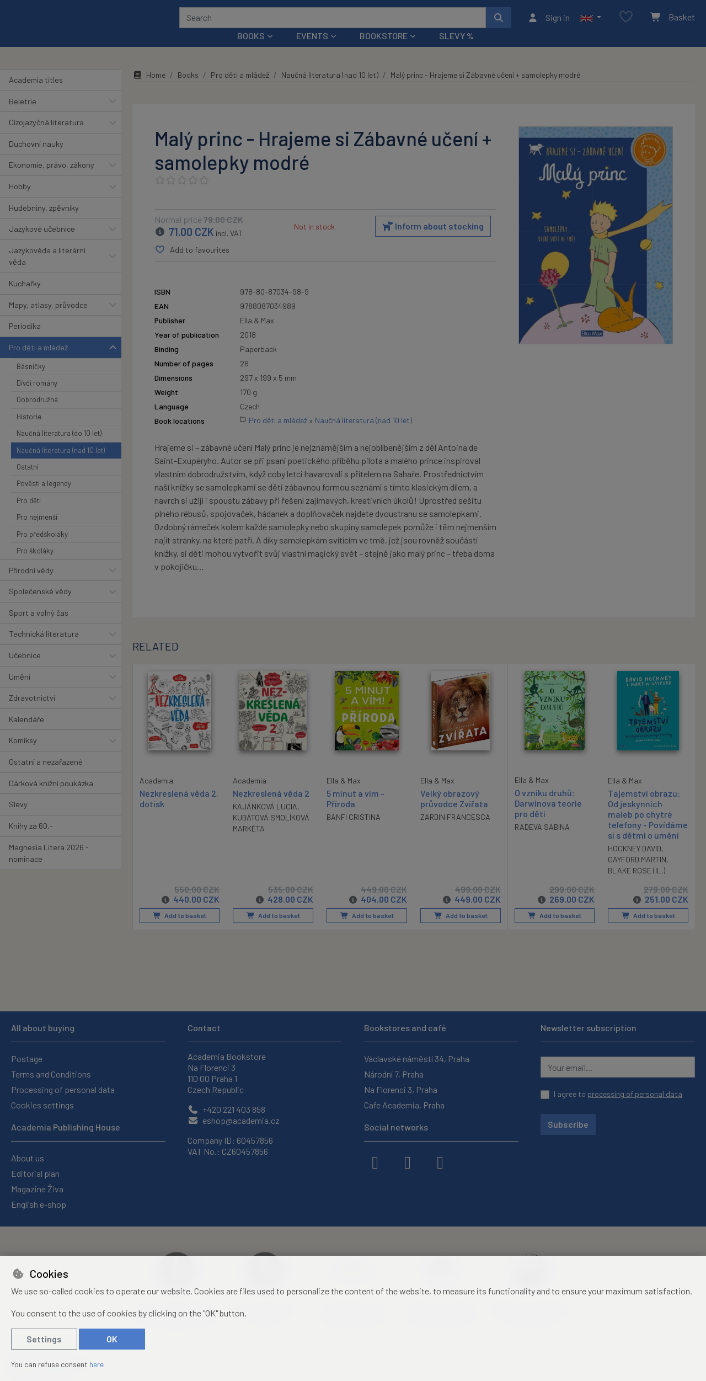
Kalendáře (26, 734)
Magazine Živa (37, 1188)
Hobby (20, 201)
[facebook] (375, 1161)
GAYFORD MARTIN (637, 874)
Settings (44, 1339)
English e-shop (38, 1204)
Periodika (25, 340)
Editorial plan (35, 1173)
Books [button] (251, 50)
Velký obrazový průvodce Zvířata (454, 813)
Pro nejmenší (37, 531)
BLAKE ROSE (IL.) (636, 886)
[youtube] (440, 1161)
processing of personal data (634, 1094)
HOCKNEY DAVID (634, 863)
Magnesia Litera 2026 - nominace (49, 867)
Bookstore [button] (384, 50)
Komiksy (23, 755)
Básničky (31, 380)
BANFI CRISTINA (354, 831)
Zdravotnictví (32, 712)
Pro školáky (35, 565)
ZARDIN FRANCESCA (455, 831)
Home (148, 89)
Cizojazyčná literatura (46, 137)
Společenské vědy (40, 606)
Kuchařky (25, 298)
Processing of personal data (63, 1089)
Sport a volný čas (38, 627)
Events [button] (312, 50)
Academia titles (36, 94)
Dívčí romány (37, 397)
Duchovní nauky (36, 158)
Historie (29, 431)
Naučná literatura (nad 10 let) (61, 464)
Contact (204, 1027)
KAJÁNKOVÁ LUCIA (265, 821)
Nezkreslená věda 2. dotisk (179, 812)
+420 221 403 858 (226, 1109)
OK (111, 1339)
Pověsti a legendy (44, 498)
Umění (19, 691)
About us (27, 1158)
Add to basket (179, 930)
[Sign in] (548, 25)
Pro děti (29, 515)
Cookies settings (42, 1105)
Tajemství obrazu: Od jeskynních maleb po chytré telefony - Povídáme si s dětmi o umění (648, 829)
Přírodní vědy (31, 584)
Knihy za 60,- (31, 840)
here (96, 1364)
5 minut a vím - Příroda (355, 813)
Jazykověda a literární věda (47, 271)
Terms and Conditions (51, 1074)
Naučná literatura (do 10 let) (59, 448)
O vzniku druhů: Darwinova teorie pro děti (548, 818)
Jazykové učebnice (42, 243)
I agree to (618, 1094)
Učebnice (25, 670)
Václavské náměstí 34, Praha (416, 1058)
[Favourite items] (626, 24)
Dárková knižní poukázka (51, 797)
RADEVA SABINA (542, 841)
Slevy (18, 819)
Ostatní (28, 481)
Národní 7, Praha (394, 1074)
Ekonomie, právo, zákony (51, 179)
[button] (590, 25)
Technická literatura (44, 648)
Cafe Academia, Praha (404, 1105)
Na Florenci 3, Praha (400, 1089)
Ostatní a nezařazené (46, 776)
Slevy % (456, 50)
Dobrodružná (37, 414)
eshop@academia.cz (234, 1120)
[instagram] (408, 1161)
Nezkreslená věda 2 (271, 808)
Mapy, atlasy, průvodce (48, 319)
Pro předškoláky (42, 549)
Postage (26, 1058)
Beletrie (22, 115)
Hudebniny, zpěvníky (44, 222)
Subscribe (568, 1124)
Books (188, 89)
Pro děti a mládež (38, 362)
